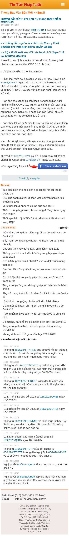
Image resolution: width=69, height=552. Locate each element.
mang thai (35, 178)
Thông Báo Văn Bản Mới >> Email (23, 12)
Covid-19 (23, 178)
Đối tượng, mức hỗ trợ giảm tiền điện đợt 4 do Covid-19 (34, 321)
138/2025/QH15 (49, 396)
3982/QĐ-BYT (38, 29)
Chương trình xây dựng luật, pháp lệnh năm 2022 (31, 248)
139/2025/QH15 (12, 440)
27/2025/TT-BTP (24, 448)
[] (63, 227)
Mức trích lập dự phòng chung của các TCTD (29, 205)
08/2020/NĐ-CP (57, 452)
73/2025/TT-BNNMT (26, 420)
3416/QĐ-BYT (9, 82)
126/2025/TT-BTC (28, 365)
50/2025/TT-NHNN (25, 349)
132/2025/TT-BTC (25, 381)
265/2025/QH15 (26, 464)
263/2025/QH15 (26, 476)
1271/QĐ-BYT (34, 159)
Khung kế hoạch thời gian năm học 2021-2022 (29, 334)
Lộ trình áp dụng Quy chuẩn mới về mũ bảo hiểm (31, 301)
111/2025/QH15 (49, 408)
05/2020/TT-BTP (12, 452)
